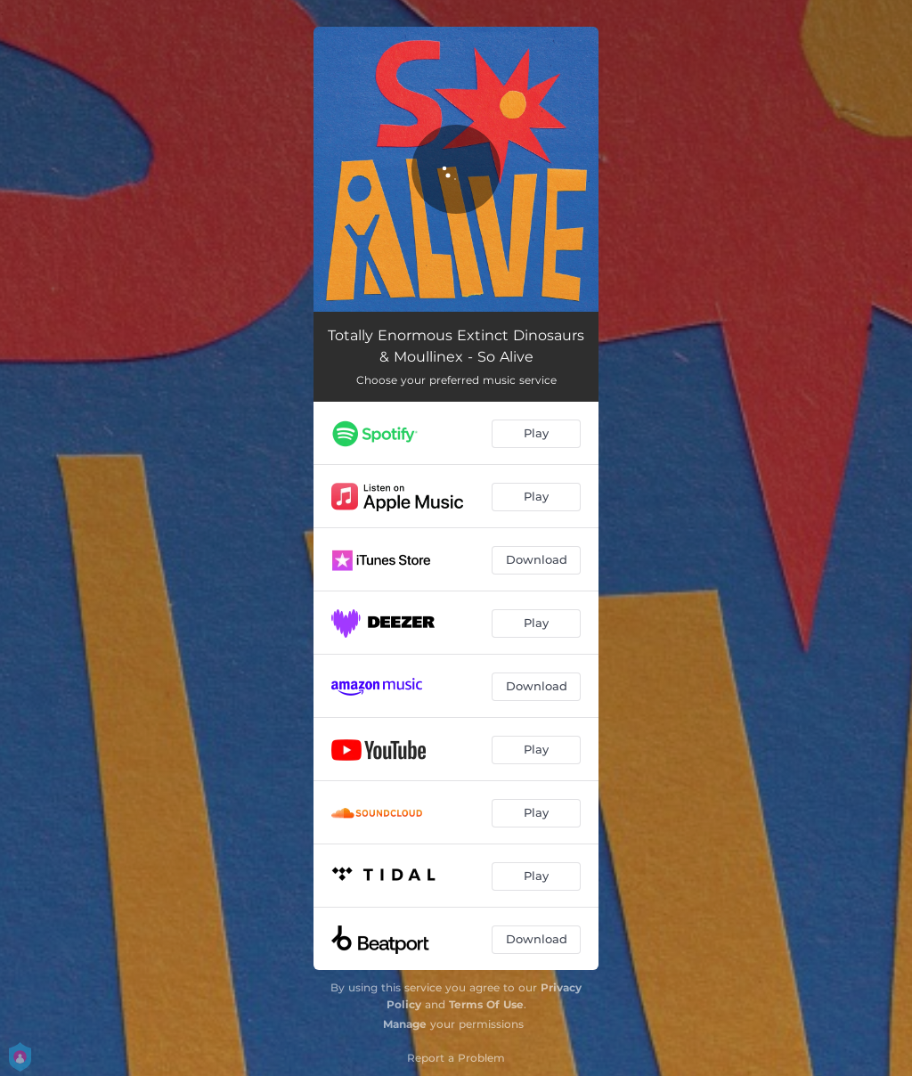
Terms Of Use (486, 1004)
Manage (405, 1024)
